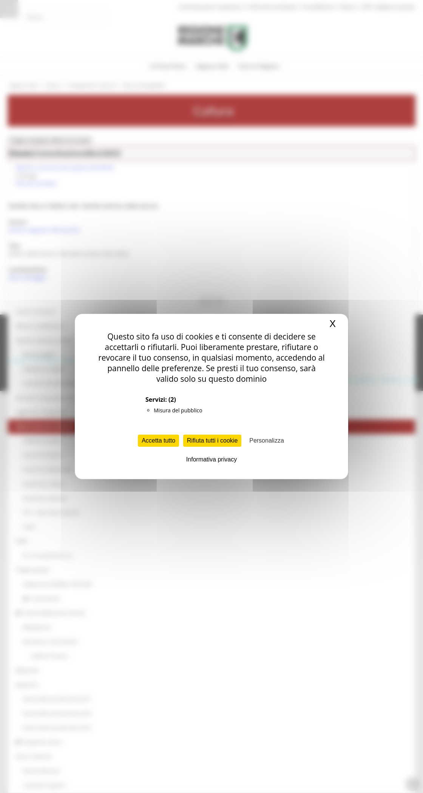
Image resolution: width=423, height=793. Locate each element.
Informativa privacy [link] (211, 459)
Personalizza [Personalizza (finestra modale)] (266, 440)
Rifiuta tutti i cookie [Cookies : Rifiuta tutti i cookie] (212, 440)
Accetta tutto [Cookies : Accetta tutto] (158, 440)
